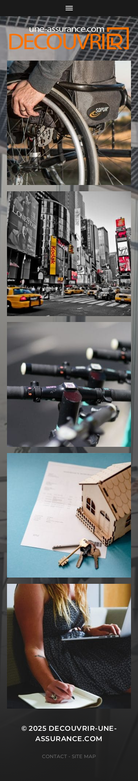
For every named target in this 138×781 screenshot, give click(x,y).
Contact (54, 756)
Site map (84, 756)
